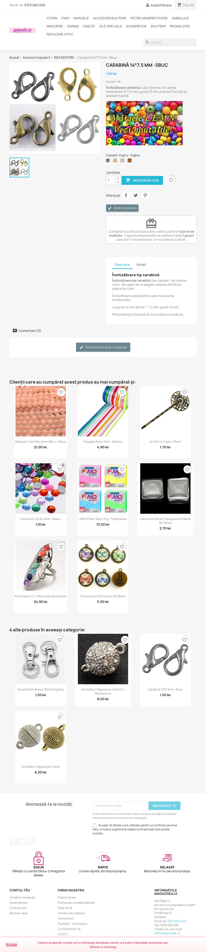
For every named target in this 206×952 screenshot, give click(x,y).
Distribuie (126, 195)
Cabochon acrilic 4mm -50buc (40, 519)
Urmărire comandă (22, 897)
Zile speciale (110, 26)
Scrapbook (136, 26)
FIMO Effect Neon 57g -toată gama (103, 519)
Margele (81, 18)
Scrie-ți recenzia (122, 208)
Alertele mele (18, 913)
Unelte (89, 26)
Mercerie (55, 26)
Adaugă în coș (142, 180)
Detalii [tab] (141, 265)
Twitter (23, 841)
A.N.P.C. (63, 934)
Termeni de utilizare (71, 913)
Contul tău (19, 890)
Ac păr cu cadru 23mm (165, 442)
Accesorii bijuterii (109, 18)
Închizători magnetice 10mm (41, 767)
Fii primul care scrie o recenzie (103, 347)
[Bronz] (115, 161)
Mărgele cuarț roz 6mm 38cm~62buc (40, 442)
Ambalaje (180, 18)
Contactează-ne (69, 929)
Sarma (73, 26)
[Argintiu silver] (123, 161)
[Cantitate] (111, 180)
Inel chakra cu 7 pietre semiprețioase (40, 596)
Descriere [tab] (122, 265)
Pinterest (145, 195)
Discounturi (66, 918)
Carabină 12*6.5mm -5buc (165, 689)
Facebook (14, 841)
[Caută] (170, 42)
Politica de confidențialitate (76, 903)
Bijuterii (158, 26)
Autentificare (18, 903)
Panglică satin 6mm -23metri (103, 442)
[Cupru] (130, 161)
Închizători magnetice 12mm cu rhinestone (103, 691)
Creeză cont (18, 908)
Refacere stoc (60, 34)
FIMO (65, 18)
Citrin (52, 18)
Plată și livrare (67, 897)
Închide (11, 945)
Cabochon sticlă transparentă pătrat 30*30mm (165, 521)
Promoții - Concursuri (72, 924)
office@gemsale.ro (167, 933)
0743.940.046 (34, 5)
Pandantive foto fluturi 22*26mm (102, 596)
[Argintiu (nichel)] (108, 161)
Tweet (136, 195)
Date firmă (65, 908)
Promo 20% (180, 26)
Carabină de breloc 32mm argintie (40, 689)
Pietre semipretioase (149, 18)
